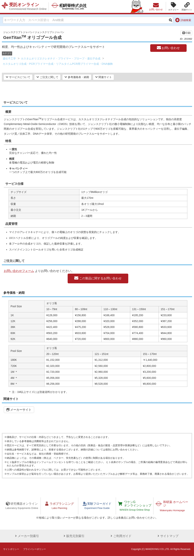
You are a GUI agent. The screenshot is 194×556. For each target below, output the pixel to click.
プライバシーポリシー (34, 549)
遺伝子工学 (9, 58)
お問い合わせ (168, 48)
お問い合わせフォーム (19, 270)
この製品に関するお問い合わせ (97, 278)
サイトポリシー (11, 549)
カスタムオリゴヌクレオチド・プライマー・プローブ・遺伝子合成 (60, 58)
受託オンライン (28, 6)
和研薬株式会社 (69, 6)
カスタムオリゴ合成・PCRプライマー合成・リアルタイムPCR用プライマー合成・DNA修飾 (58, 63)
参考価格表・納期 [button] (77, 77)
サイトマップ (167, 536)
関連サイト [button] (103, 77)
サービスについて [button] (18, 77)
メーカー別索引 (26, 536)
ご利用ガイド (120, 536)
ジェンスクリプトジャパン (18, 32)
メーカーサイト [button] (18, 409)
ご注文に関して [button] (47, 77)
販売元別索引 (73, 536)
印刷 (186, 32)
